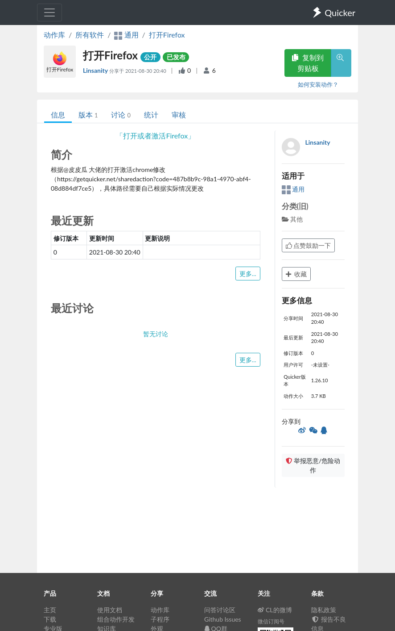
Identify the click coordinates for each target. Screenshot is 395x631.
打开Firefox (167, 34)
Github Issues (222, 619)
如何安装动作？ (318, 84)
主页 (50, 610)
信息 (58, 114)
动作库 (54, 34)
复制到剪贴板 (307, 62)
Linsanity (96, 70)
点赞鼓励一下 (308, 245)
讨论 (120, 114)
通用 (293, 189)
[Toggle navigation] (49, 12)
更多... (247, 273)
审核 (179, 114)
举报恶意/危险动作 (313, 465)
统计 (151, 114)
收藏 (296, 274)
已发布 (176, 57)
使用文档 (109, 610)
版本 (88, 114)
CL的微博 (275, 610)
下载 (50, 619)
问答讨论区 (219, 610)
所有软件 (89, 34)
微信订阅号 (271, 621)
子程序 (160, 619)
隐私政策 (323, 610)
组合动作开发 (116, 619)
